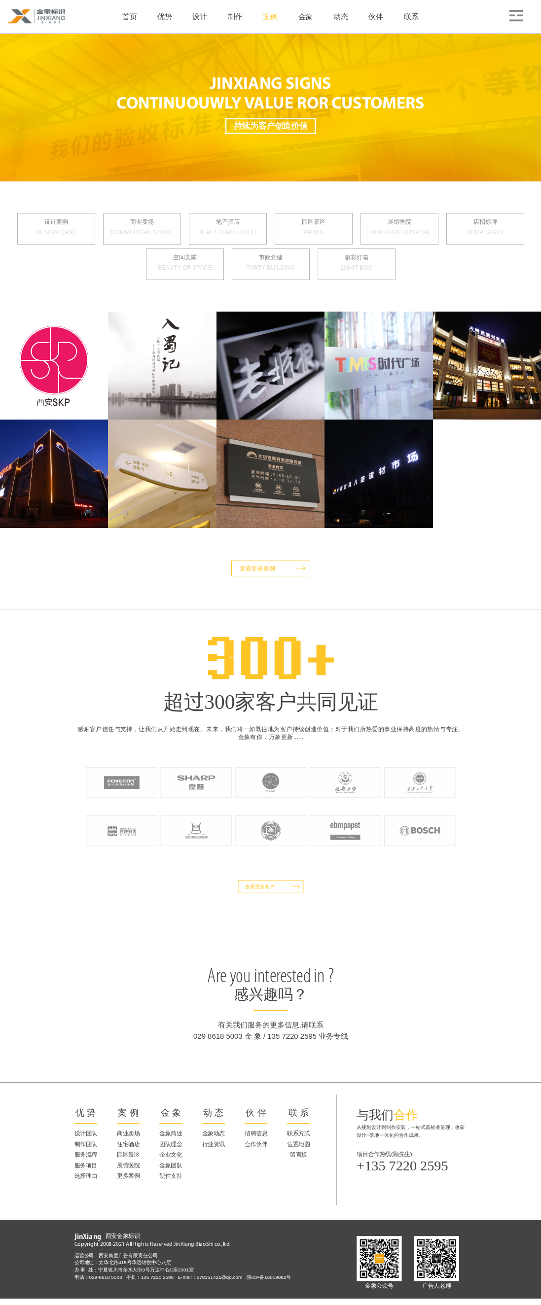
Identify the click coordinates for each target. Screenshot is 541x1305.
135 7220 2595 (159, 1277)
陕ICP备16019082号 (268, 1277)
